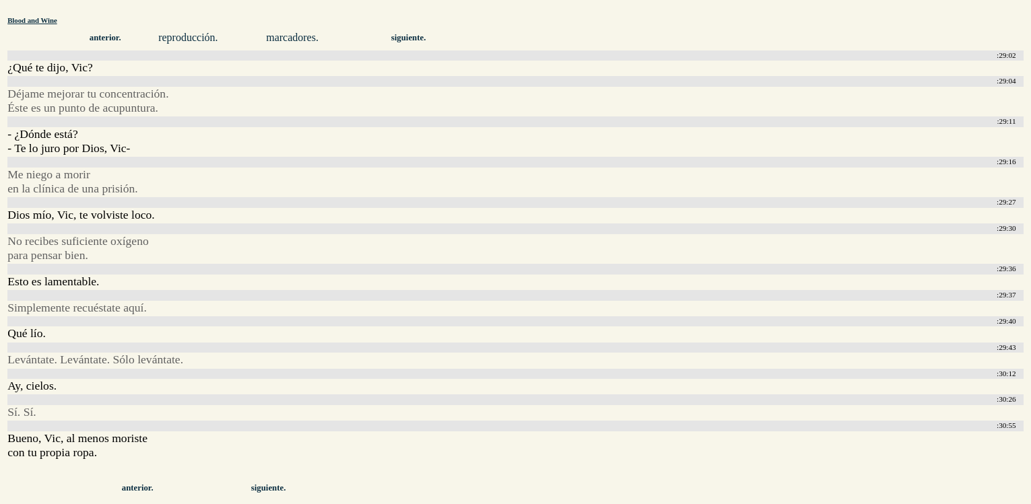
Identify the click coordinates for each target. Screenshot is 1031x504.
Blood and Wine (32, 20)
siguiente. (408, 37)
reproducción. (188, 37)
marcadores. (292, 37)
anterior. (105, 37)
